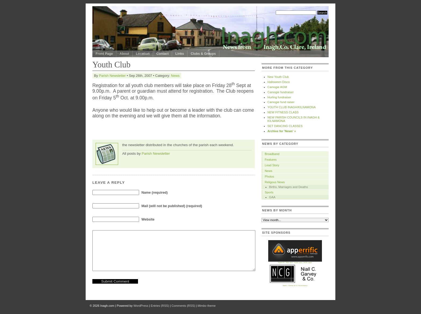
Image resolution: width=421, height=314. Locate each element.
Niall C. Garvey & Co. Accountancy (295, 284)
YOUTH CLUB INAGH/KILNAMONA (291, 107)
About (124, 54)
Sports (269, 192)
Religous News (275, 182)
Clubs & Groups (203, 54)
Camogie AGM (277, 87)
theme (206, 305)
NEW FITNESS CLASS (283, 112)
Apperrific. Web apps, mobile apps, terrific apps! (295, 261)
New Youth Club (278, 76)
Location (143, 54)
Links (179, 54)
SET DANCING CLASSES (285, 126)
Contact (162, 54)
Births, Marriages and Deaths (288, 187)
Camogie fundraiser (280, 92)
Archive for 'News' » (281, 131)
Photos (269, 176)
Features (271, 159)
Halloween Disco (278, 82)
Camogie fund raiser (281, 102)
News (175, 76)
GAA (272, 197)
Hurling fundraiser (279, 97)
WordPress (140, 305)
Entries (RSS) (160, 305)
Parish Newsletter (112, 76)
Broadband (272, 154)
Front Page (104, 54)
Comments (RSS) (183, 305)
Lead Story (272, 165)
